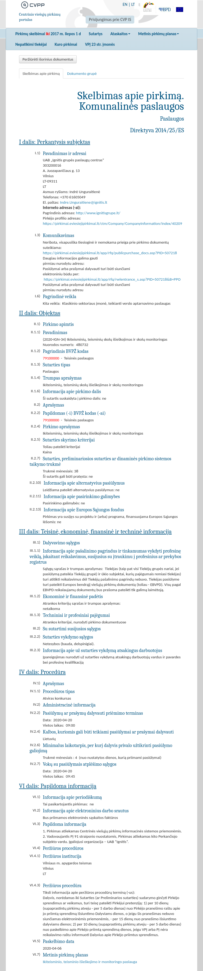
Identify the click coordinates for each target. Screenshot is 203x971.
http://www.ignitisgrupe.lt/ (98, 213)
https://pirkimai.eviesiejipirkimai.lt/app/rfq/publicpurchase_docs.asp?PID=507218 (110, 252)
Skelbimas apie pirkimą (41, 73)
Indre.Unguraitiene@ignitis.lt (83, 202)
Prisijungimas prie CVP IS (110, 19)
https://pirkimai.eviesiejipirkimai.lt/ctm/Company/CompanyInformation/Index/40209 (112, 223)
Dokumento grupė (82, 73)
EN (125, 4)
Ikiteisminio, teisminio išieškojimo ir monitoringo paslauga (90, 961)
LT (133, 4)
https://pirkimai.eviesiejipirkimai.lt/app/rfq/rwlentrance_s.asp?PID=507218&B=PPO (112, 279)
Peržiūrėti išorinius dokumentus (47, 59)
